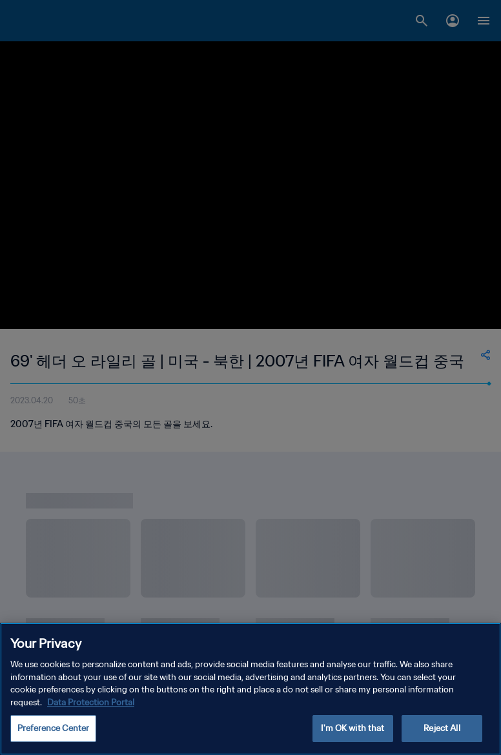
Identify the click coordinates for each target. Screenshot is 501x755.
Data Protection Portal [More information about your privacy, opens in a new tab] (90, 702)
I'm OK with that (352, 728)
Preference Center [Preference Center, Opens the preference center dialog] (53, 728)
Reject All (442, 728)
